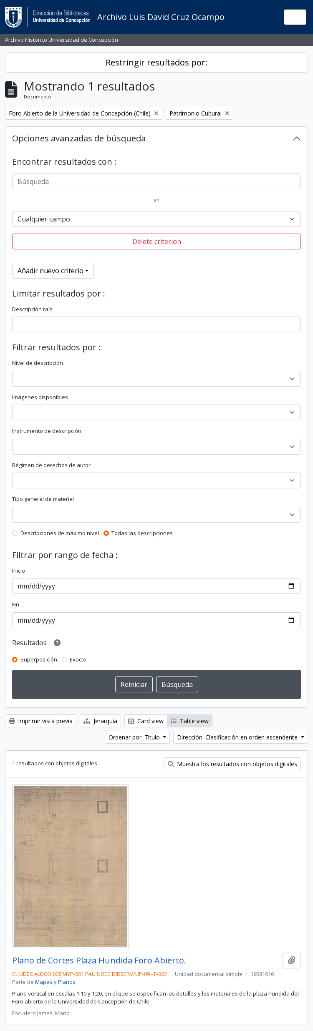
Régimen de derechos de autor (51, 465)
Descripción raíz (32, 309)
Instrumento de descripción (46, 431)
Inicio (18, 570)
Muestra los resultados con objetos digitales (232, 764)
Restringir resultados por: (156, 62)
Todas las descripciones (142, 533)
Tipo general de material (43, 499)
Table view (190, 721)
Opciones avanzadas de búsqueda (79, 138)
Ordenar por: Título (135, 737)
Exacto (78, 659)
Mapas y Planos (55, 982)
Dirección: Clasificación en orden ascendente (238, 737)
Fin (15, 604)
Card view (146, 721)
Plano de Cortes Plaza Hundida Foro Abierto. (99, 961)
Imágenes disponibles (40, 397)
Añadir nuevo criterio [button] (50, 270)
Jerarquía (100, 721)
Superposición (38, 659)
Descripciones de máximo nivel (59, 533)
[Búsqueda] (156, 181)
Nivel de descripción (37, 363)
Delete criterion (156, 241)
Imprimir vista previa (41, 721)
